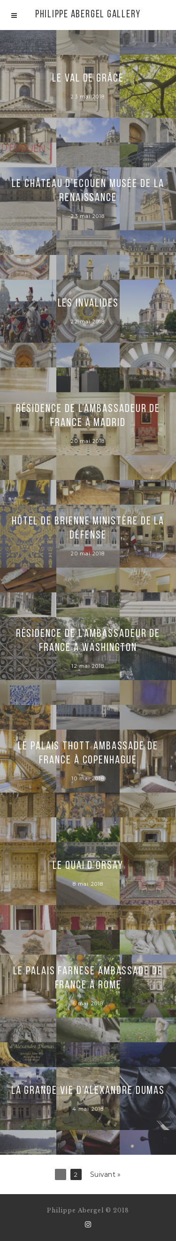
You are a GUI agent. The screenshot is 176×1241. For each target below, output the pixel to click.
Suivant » (105, 1174)
